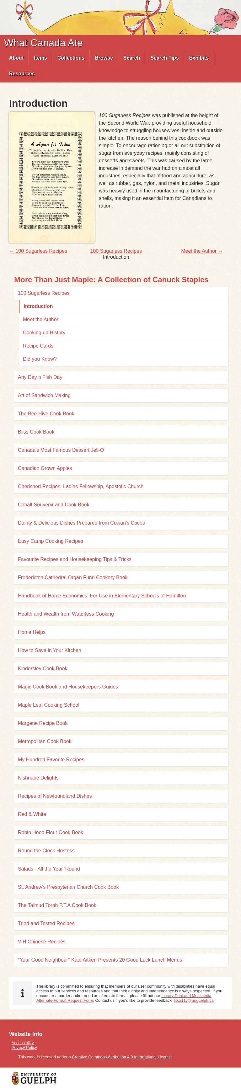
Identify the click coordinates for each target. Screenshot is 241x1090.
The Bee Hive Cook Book (46, 413)
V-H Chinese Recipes (42, 941)
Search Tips (164, 58)
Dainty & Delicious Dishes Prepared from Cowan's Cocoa (81, 523)
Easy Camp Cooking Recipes (50, 541)
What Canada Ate (43, 42)
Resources (22, 73)
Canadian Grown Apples (45, 468)
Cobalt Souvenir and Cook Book (53, 504)
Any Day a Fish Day (40, 377)
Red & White (32, 814)
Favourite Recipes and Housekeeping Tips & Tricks (74, 559)
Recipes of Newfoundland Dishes (55, 796)
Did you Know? (40, 359)
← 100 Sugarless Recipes (38, 251)
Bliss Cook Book (36, 431)
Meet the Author (40, 319)
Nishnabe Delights (38, 777)
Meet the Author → (202, 251)
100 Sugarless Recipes (116, 251)
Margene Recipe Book (42, 723)
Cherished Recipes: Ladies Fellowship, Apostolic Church (80, 486)
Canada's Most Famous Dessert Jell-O (61, 450)
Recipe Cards (38, 345)
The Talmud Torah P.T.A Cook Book (57, 905)
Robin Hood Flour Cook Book (50, 832)
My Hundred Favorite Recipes (51, 759)
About (16, 58)
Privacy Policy (24, 1047)
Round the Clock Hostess (46, 850)
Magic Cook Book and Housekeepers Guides (68, 686)
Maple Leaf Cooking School (48, 705)
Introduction (38, 306)
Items (40, 58)
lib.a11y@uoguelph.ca (194, 1000)
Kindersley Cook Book (42, 668)
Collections (70, 58)
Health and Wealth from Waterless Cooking (66, 614)
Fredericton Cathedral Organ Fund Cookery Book (73, 577)
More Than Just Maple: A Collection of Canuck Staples (111, 279)
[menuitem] (16, 58)
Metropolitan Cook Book (45, 741)
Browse (104, 58)
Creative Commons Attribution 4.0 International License (122, 1057)
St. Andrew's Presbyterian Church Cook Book (68, 887)
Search (131, 58)
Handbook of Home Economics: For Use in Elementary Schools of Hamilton (102, 595)
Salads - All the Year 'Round (49, 868)
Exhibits (199, 58)
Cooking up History (44, 332)
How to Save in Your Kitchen (49, 650)
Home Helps (32, 632)
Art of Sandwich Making (44, 395)
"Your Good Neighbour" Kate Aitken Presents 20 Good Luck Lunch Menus (100, 960)
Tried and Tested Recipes (46, 923)
